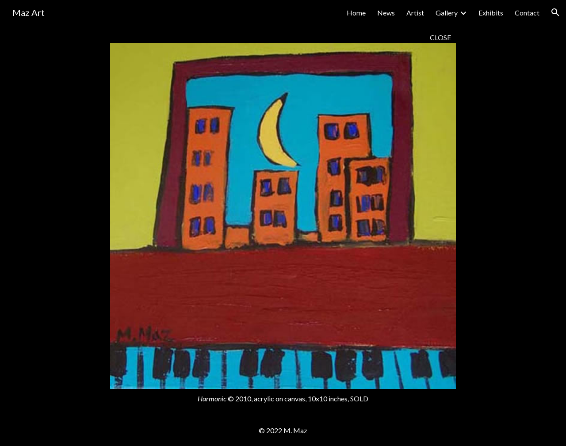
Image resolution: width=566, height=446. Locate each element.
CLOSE (440, 37)
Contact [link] (527, 12)
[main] (283, 37)
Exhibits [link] (490, 12)
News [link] (386, 12)
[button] (555, 12)
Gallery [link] (447, 12)
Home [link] (356, 12)
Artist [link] (415, 12)
